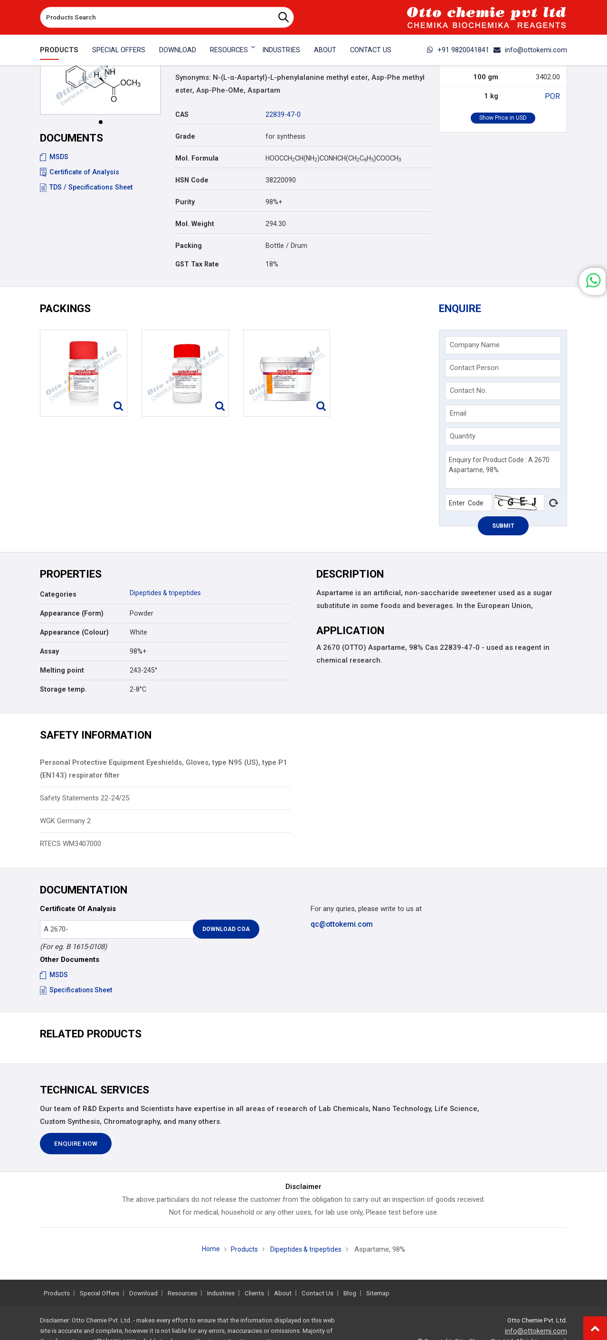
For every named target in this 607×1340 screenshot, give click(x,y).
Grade (185, 136)
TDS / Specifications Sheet (86, 187)
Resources (182, 1293)
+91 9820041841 (458, 50)
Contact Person (475, 369)
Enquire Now (75, 1146)
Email (459, 415)
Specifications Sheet (77, 993)
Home (208, 1251)
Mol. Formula (196, 158)
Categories (58, 597)
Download (177, 50)
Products (59, 50)
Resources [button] (229, 50)
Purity (185, 202)
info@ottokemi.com (530, 50)
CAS (182, 114)
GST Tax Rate (197, 264)
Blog (349, 1293)
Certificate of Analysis (79, 172)
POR (553, 96)
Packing (188, 245)
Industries (281, 50)
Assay (49, 654)
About (325, 50)
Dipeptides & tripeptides (166, 595)
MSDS (54, 157)
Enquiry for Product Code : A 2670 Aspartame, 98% (503, 471)
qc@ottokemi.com (341, 926)
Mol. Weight (194, 224)
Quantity (463, 438)
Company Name (476, 346)
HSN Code (192, 180)
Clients (254, 1293)
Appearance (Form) (72, 616)
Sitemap (377, 1293)
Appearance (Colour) (74, 635)
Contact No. (469, 392)
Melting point (62, 673)
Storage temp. (63, 692)
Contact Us (370, 50)
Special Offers (118, 50)
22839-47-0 (283, 114)
